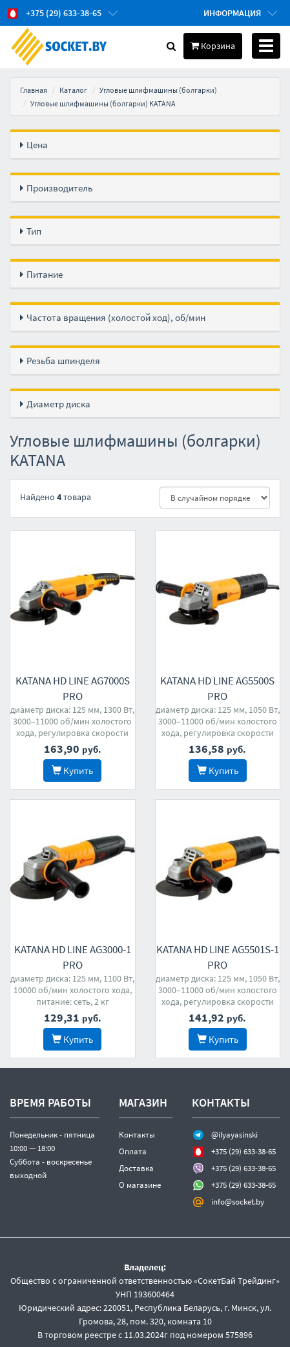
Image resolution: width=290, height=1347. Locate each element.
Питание (44, 274)
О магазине (140, 1183)
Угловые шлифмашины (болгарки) (158, 90)
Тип (33, 231)
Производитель (59, 188)
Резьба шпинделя (63, 360)
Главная (33, 90)
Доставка (136, 1166)
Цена (37, 145)
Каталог (73, 90)
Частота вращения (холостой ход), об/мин (115, 317)
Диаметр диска (58, 404)
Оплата (133, 1150)
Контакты (137, 1133)
